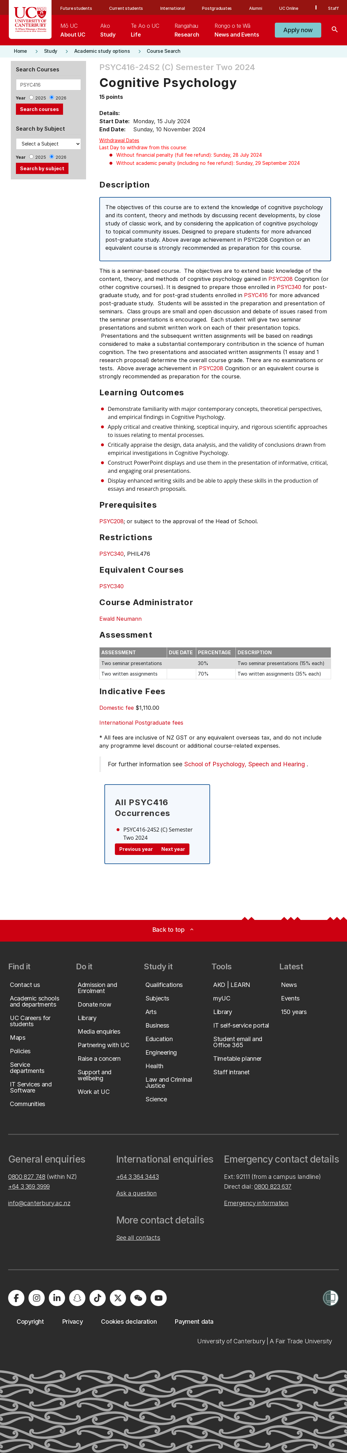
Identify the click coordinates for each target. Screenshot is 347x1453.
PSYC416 (256, 295)
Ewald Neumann (120, 618)
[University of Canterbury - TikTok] (97, 1298)
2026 (61, 98)
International (172, 8)
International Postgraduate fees (141, 722)
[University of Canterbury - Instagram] (36, 1298)
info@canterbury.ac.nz (39, 1203)
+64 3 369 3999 (29, 1186)
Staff (333, 8)
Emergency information (256, 1203)
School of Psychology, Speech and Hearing (244, 764)
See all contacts (138, 1237)
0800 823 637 (272, 1186)
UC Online (288, 8)
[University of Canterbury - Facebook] (16, 1298)
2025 (40, 98)
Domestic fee (116, 707)
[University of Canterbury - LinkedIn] (57, 1298)
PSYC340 (289, 287)
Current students (126, 8)
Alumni (255, 8)
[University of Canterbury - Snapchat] (77, 1298)
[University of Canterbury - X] (118, 1298)
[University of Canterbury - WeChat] (138, 1298)
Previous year (136, 849)
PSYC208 (280, 279)
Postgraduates (217, 8)
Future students (76, 8)
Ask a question (136, 1193)
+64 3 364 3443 (137, 1176)
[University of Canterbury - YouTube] (158, 1298)
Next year (173, 849)
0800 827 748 (26, 1176)
